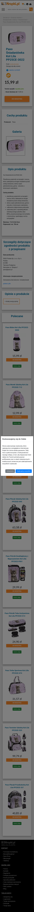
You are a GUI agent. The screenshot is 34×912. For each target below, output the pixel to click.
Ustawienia (10, 471)
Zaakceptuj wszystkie (24, 471)
